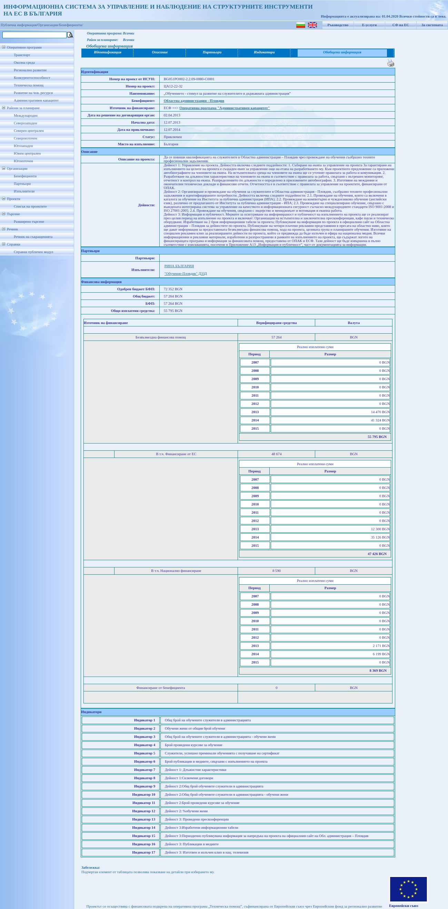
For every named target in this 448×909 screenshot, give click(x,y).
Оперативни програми (24, 47)
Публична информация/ (19, 25)
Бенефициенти (25, 176)
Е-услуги (369, 25)
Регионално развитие (30, 70)
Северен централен (29, 131)
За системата (432, 25)
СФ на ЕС (400, 25)
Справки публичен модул (33, 252)
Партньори (22, 184)
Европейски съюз (403, 906)
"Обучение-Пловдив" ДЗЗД (186, 273)
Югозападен (23, 146)
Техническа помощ (28, 85)
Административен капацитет (36, 100)
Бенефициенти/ (71, 25)
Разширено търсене (29, 221)
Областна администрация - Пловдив (194, 101)
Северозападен (25, 123)
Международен (26, 115)
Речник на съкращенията (33, 237)
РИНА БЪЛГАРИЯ (179, 266)
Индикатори (264, 52)
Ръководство (338, 25)
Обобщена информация (342, 52)
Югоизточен (23, 161)
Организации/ (48, 25)
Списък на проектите (30, 206)
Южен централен (27, 153)
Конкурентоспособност (32, 78)
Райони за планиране (23, 108)
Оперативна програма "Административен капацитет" (224, 108)
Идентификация (107, 52)
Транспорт (22, 55)
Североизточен (25, 138)
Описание (160, 52)
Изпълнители (24, 191)
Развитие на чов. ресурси (33, 93)
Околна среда (24, 62)
